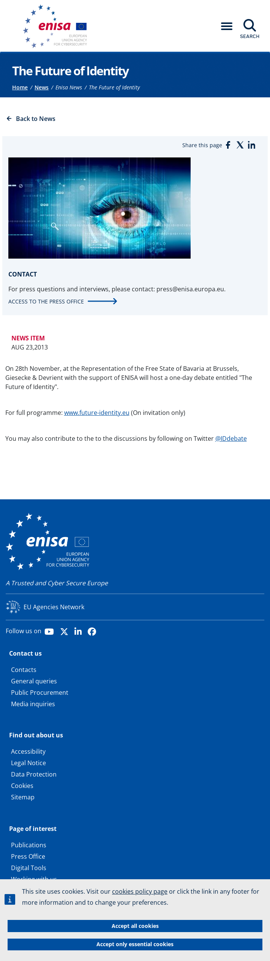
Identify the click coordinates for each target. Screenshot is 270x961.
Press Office (28, 856)
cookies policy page (139, 892)
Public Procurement (39, 692)
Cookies (22, 786)
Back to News (35, 118)
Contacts (23, 670)
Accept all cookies (135, 925)
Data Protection (34, 774)
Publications (28, 845)
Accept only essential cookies (135, 944)
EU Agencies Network (54, 607)
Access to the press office (46, 301)
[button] (226, 26)
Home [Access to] (20, 87)
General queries (34, 681)
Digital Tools (28, 868)
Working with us (34, 879)
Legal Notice (28, 763)
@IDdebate (231, 438)
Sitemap (23, 797)
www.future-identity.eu (96, 412)
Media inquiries (33, 704)
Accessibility (28, 751)
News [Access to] (42, 87)
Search (249, 36)
